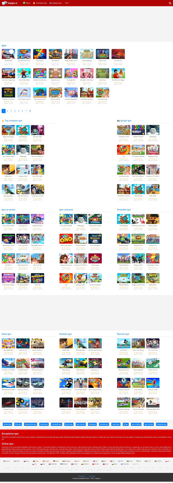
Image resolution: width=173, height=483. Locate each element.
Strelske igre (65, 335)
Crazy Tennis (138, 391)
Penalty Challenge (124, 411)
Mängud (64, 465)
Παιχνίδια (125, 465)
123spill (15, 469)
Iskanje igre (92, 425)
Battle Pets (152, 286)
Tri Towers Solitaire (138, 158)
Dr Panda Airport (23, 286)
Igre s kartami (66, 211)
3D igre (126, 425)
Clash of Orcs (138, 247)
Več (66, 3)
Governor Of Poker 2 (152, 177)
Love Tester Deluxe (8, 286)
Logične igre (116, 425)
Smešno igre (7, 425)
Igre (43, 465)
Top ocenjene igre (12, 122)
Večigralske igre (162, 425)
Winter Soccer (152, 371)
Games (6, 462)
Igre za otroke (8, 211)
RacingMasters (8, 351)
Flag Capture (66, 371)
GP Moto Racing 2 (37, 371)
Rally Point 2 (37, 391)
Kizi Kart (37, 286)
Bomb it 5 (8, 266)
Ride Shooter (81, 371)
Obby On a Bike (153, 391)
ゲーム (136, 465)
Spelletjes (67, 462)
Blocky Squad (152, 227)
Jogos (36, 462)
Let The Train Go (23, 197)
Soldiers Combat (95, 411)
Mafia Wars (8, 177)
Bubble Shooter (138, 138)
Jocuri (148, 462)
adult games (90, 471)
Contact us (82, 477)
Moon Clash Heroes (95, 391)
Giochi (86, 462)
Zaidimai (85, 465)
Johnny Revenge (66, 391)
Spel (104, 462)
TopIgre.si (12, 3)
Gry (167, 462)
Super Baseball (138, 371)
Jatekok (158, 462)
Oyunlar (95, 465)
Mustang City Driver (37, 411)
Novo (28, 3)
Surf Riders (123, 351)
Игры (27, 462)
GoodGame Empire (124, 197)
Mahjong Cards (153, 158)
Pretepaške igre (56, 425)
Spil (112, 462)
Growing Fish (23, 227)
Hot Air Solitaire (81, 247)
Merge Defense (124, 286)
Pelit (120, 462)
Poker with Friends (95, 227)
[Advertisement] (86, 24)
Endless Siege (123, 247)
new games (109, 471)
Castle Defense (124, 266)
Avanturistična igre (30, 425)
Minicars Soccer (124, 371)
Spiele (56, 462)
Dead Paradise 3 (37, 351)
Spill (95, 462)
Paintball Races (23, 371)
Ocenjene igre (41, 3)
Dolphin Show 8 (38, 227)
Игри (114, 465)
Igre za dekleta (136, 425)
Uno (124, 158)
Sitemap (92, 477)
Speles (74, 465)
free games (7, 469)
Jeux (77, 462)
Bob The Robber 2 (138, 177)
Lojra (105, 465)
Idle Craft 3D (38, 266)
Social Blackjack (95, 247)
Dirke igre (6, 335)
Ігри (138, 462)
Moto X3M (152, 197)
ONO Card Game (66, 247)
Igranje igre (57, 3)
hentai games (100, 471)
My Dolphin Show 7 (37, 247)
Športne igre (123, 335)
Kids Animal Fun (23, 266)
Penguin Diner (23, 177)
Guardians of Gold (37, 197)
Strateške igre (124, 211)
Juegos (46, 462)
